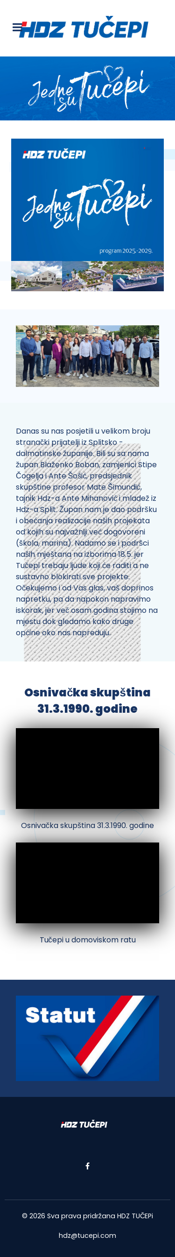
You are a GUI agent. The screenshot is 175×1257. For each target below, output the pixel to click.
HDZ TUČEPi (135, 1216)
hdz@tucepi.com (87, 1235)
